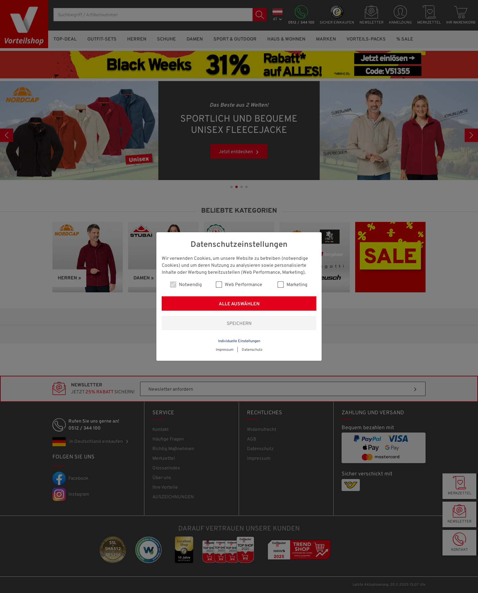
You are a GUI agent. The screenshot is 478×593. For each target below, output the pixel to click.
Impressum (224, 349)
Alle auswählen (239, 304)
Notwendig (186, 284)
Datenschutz (252, 349)
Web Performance (239, 284)
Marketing (292, 284)
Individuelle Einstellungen (239, 341)
